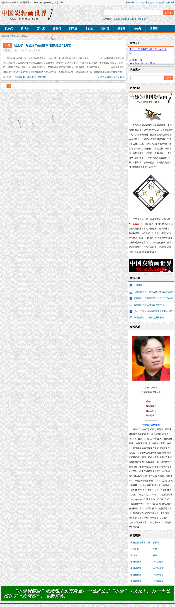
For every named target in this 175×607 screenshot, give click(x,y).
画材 (155, 549)
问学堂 (73, 28)
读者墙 (154, 28)
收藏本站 (130, 2)
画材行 (105, 28)
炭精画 (117, 19)
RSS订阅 (140, 2)
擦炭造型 (42, 77)
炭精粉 (133, 555)
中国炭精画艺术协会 (140, 542)
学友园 (89, 28)
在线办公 (134, 549)
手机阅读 (150, 2)
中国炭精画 (135, 19)
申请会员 (160, 2)
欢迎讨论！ (137, 285)
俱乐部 (121, 28)
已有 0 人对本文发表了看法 (111, 77)
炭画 (143, 19)
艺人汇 (41, 28)
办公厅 (137, 28)
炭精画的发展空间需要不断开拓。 (148, 304)
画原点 (14, 36)
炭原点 (9, 28)
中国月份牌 (20, 77)
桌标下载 (170, 2)
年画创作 (31, 77)
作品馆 (57, 28)
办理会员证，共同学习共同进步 (147, 317)
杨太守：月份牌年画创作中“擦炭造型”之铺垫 (42, 45)
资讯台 (25, 28)
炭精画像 (125, 19)
